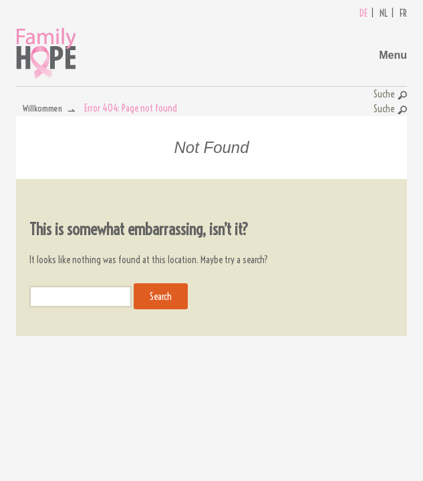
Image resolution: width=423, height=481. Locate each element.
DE (364, 13)
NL (384, 13)
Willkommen (42, 108)
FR (403, 13)
